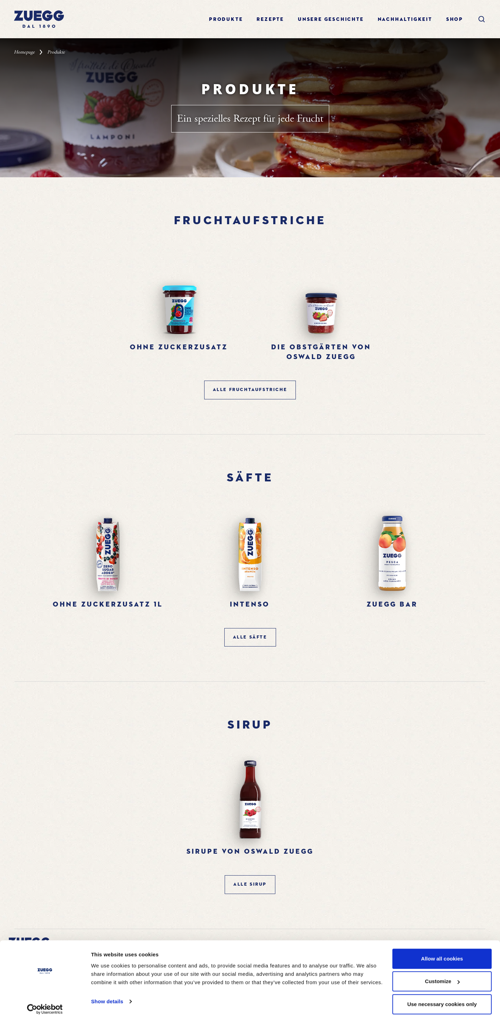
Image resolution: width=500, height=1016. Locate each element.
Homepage (24, 52)
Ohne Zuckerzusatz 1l (108, 604)
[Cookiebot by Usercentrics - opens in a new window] (45, 1002)
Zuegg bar (392, 604)
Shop (454, 19)
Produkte (226, 19)
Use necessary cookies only (442, 997)
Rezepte (270, 19)
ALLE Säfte (250, 637)
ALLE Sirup (250, 884)
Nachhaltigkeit (405, 19)
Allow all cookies (442, 952)
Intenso (250, 604)
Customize (442, 975)
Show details (107, 995)
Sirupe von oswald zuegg (250, 851)
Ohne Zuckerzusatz (179, 347)
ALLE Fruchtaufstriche (250, 390)
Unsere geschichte (331, 19)
